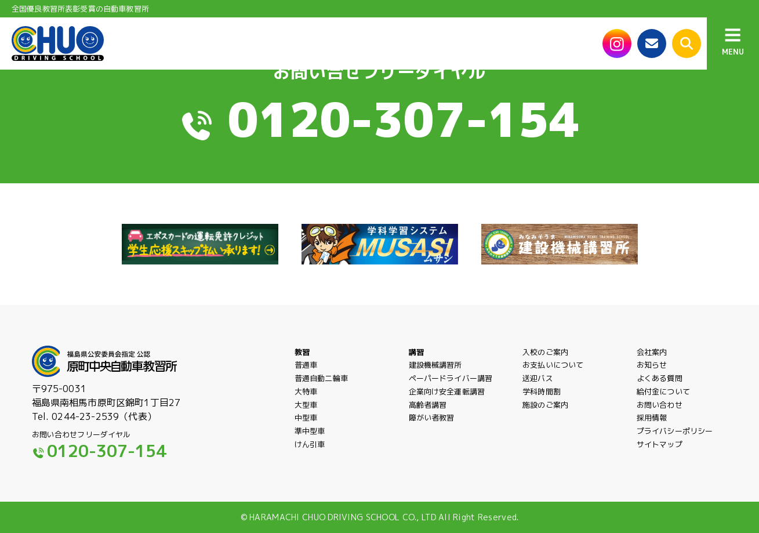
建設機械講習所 (435, 365)
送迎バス (537, 378)
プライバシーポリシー (675, 440)
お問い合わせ (659, 405)
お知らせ (652, 365)
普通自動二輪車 (321, 378)
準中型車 (310, 440)
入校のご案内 (545, 352)
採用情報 (652, 417)
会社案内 (652, 352)
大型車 (306, 405)
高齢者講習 (428, 405)
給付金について (663, 391)
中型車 (306, 417)
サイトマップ (659, 453)
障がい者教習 (432, 417)
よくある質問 (659, 378)
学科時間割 (541, 391)
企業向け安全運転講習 (447, 391)
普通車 (306, 365)
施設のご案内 (545, 405)
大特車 (306, 391)
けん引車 (310, 453)
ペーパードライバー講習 (451, 378)
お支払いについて (552, 365)
